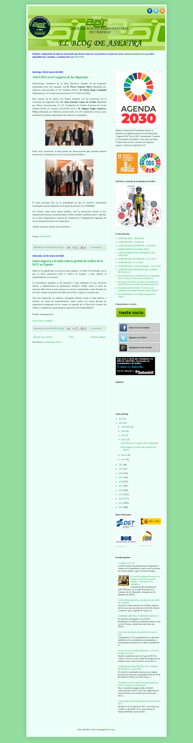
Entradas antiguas (98, 337)
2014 (121, 499)
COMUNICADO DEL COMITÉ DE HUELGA (138, 616)
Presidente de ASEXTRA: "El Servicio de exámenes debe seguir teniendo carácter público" (138, 289)
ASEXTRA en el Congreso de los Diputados (60, 77)
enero (123, 459)
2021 (121, 469)
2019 (121, 477)
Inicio (71, 337)
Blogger (111, 729)
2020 (121, 473)
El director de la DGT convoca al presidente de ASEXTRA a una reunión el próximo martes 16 (138, 283)
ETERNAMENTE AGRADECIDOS (133, 249)
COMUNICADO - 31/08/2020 (131, 242)
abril (123, 435)
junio (123, 431)
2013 (121, 503)
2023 (121, 423)
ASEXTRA (79, 57)
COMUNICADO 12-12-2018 (130, 262)
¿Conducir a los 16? (126, 563)
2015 (121, 494)
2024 (121, 419)
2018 (121, 482)
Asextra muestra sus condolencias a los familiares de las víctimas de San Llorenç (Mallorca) (139, 277)
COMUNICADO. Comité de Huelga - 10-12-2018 (139, 266)
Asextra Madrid (51, 247)
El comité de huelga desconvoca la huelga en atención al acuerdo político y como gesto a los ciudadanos (145, 580)
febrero (124, 455)
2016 (121, 490)
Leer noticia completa (42, 320)
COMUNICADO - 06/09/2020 (131, 238)
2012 (121, 507)
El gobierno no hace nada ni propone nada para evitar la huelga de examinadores (138, 683)
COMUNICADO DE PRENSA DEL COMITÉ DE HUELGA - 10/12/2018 (138, 667)
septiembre (126, 427)
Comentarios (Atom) (53, 342)
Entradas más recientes (42, 337)
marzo (124, 439)
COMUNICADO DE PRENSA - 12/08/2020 (137, 246)
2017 (121, 486)
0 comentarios (96, 247)
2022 (121, 465)
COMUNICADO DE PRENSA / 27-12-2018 (137, 259)
